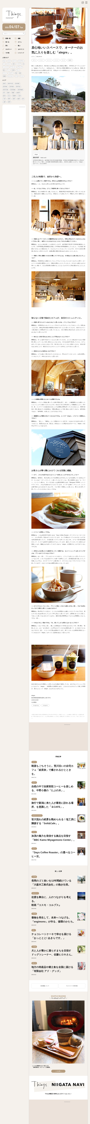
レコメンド (21, 53)
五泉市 (19, 95)
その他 (7, 53)
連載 (19, 38)
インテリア (19, 64)
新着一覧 (8, 38)
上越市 (4, 101)
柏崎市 (18, 98)
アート (8, 70)
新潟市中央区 (10, 83)
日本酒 (13, 70)
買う (6, 45)
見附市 (14, 98)
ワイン (18, 70)
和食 (16, 73)
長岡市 (9, 98)
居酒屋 (4, 76)
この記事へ (58, 1071)
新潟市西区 (17, 83)
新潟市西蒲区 (20, 89)
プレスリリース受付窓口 (72, 985)
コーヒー (8, 64)
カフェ (20, 42)
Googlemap (36, 705)
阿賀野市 (14, 95)
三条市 (4, 98)
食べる (7, 42)
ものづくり (21, 49)
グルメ (4, 60)
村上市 (9, 95)
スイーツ (14, 60)
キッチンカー (10, 76)
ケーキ (16, 76)
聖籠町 (13, 92)
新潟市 (4, 83)
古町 (4, 92)
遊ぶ (19, 45)
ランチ (9, 60)
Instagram (45, 705)
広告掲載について (44, 985)
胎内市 (4, 95)
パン (4, 64)
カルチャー (8, 49)
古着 (13, 64)
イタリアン (11, 73)
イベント (5, 73)
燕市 (23, 98)
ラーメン (21, 76)
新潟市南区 (12, 86)
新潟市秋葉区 (13, 89)
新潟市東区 (5, 86)
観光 (4, 70)
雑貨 (20, 73)
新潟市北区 (18, 86)
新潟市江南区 (5, 89)
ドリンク (56, 60)
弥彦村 (8, 92)
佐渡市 (9, 101)
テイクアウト (20, 60)
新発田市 (18, 92)
